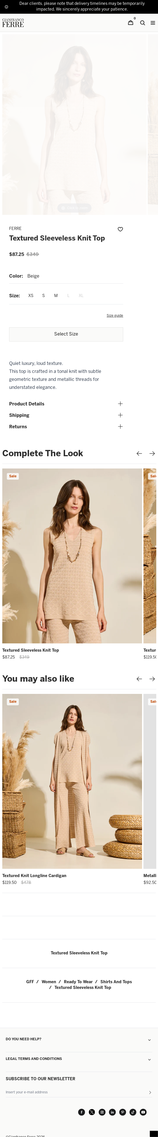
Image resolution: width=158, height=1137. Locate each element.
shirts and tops (116, 982)
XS (30, 296)
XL (81, 296)
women (49, 982)
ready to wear (78, 982)
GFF (30, 982)
